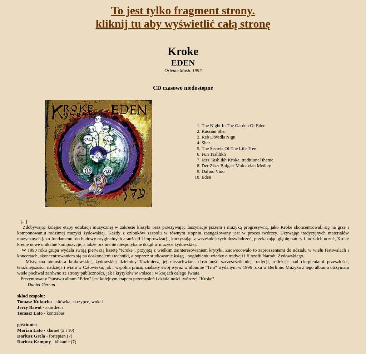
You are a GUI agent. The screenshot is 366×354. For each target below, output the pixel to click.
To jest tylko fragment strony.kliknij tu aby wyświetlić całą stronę (182, 17)
